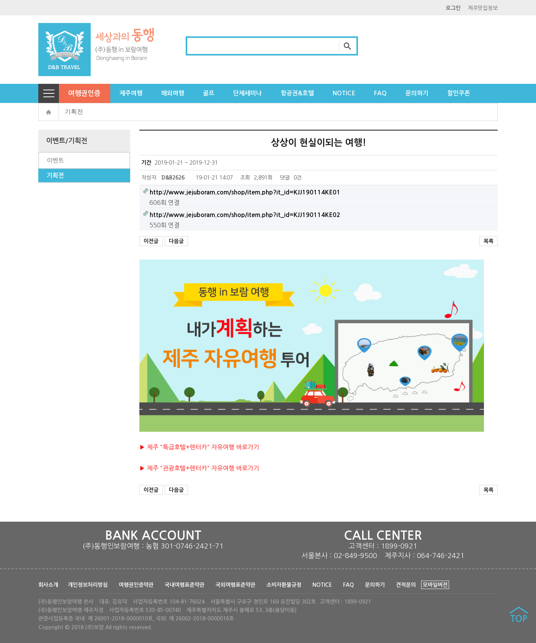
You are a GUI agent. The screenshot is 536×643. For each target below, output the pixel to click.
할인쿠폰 (458, 93)
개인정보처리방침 (88, 585)
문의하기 (416, 93)
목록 (489, 241)
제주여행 (130, 93)
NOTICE (344, 93)
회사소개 (48, 585)
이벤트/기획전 (67, 140)
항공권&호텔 (297, 93)
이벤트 (55, 160)
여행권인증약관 (136, 585)
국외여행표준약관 (235, 585)
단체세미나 (247, 93)
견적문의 (406, 585)
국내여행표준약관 (184, 585)
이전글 (151, 241)
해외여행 (172, 93)
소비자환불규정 (283, 585)
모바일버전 (435, 585)
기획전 (74, 111)
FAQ (380, 93)
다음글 (176, 241)
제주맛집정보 (483, 8)
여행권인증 (84, 93)
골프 (208, 93)
